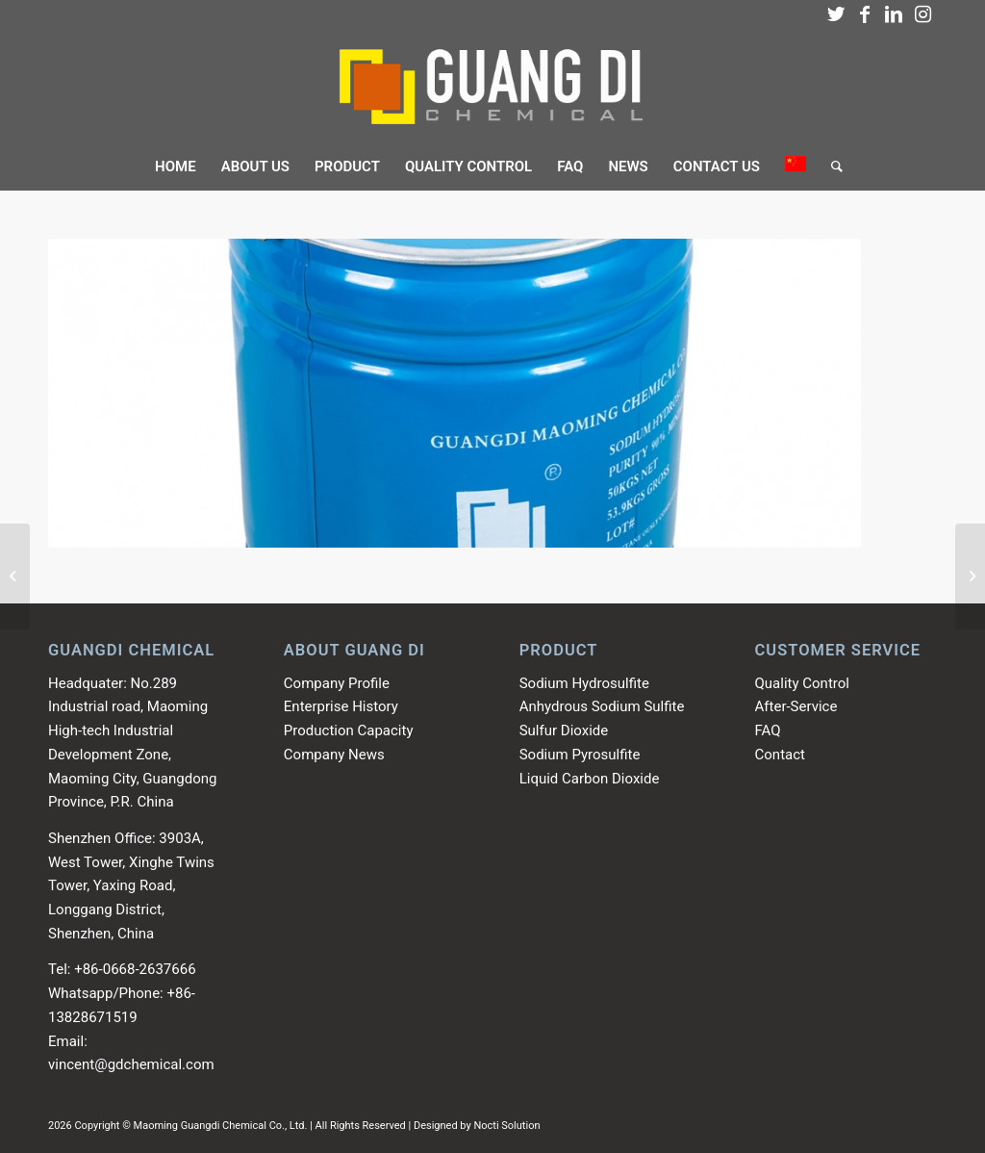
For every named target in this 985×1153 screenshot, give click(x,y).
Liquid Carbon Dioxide (589, 778)
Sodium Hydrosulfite (584, 683)
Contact (780, 754)
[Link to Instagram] (922, 14)
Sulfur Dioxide (564, 730)
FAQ (768, 730)
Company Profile (337, 683)
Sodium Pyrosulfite (580, 754)
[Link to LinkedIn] (893, 14)
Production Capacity (349, 730)
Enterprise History (341, 706)
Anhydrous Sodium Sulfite (602, 706)
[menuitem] (175, 166)
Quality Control (802, 683)
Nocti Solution (506, 1125)
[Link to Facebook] (864, 14)
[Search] (831, 166)
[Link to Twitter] (835, 14)
